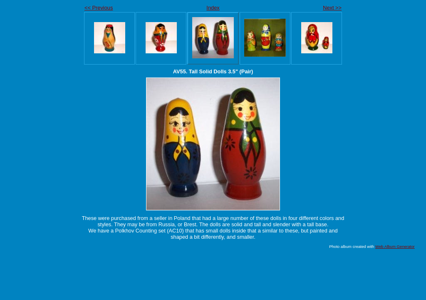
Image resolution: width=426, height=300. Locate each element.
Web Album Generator (395, 246)
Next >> (332, 8)
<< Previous (98, 8)
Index (212, 8)
